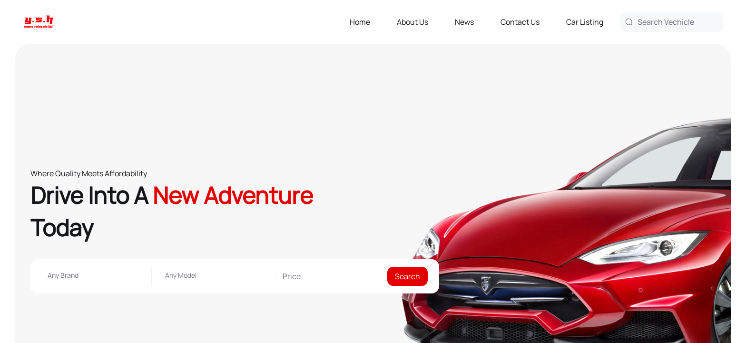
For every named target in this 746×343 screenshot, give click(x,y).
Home (360, 22)
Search (407, 276)
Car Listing (584, 22)
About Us (412, 22)
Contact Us (520, 22)
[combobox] (93, 275)
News (464, 22)
